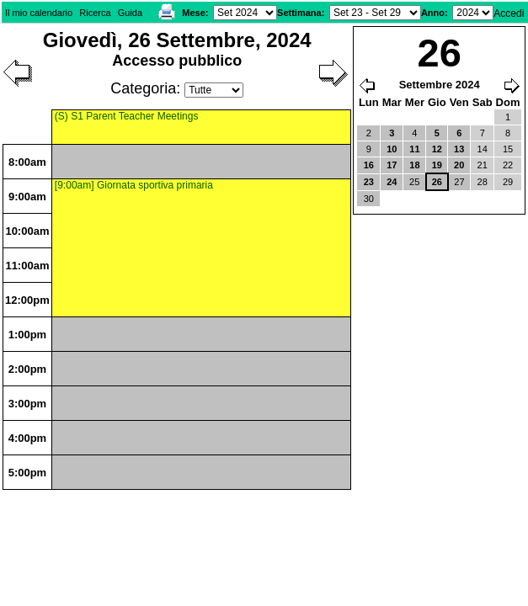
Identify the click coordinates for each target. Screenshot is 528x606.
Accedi (508, 13)
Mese (193, 13)
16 (369, 165)
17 (392, 165)
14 (482, 149)
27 (459, 182)
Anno (433, 13)
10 (392, 149)
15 (508, 149)
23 (369, 182)
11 (414, 149)
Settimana (299, 13)
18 (414, 165)
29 (508, 182)
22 (508, 165)
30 (369, 199)
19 (437, 165)
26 (437, 182)
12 (437, 149)
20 (459, 165)
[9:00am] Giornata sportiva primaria (134, 185)
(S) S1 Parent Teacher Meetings (127, 116)
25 (414, 182)
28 (482, 182)
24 (392, 182)
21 (482, 165)
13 (459, 149)
